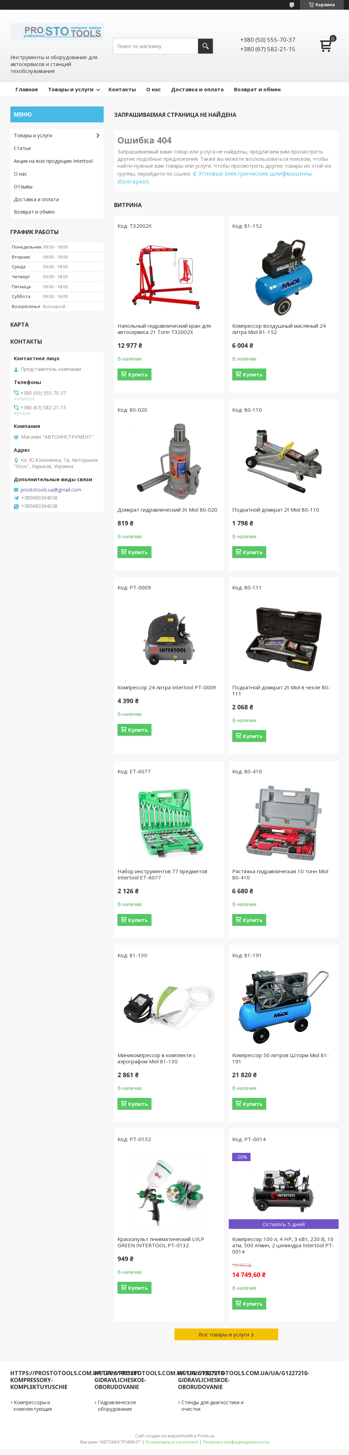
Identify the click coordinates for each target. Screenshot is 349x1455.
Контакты (122, 89)
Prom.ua (206, 1436)
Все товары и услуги (224, 1334)
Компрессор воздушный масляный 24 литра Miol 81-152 (279, 329)
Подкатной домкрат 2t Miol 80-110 (275, 509)
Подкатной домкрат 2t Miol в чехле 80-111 (281, 690)
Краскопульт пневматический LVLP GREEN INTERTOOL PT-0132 (160, 1242)
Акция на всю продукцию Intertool (53, 161)
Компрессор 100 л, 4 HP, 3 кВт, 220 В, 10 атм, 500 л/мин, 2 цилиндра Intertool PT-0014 (283, 1245)
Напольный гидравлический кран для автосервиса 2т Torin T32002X (164, 329)
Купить (138, 374)
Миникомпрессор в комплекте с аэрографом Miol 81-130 (156, 1058)
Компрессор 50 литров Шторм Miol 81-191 (280, 1058)
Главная (27, 89)
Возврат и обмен (257, 89)
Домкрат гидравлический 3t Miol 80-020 (167, 509)
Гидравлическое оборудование (117, 1405)
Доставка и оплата (197, 89)
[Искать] (205, 46)
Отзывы (23, 186)
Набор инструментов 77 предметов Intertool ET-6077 (162, 874)
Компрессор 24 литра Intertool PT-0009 (166, 687)
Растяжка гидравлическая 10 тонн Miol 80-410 (280, 874)
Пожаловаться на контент (171, 1442)
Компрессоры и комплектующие (33, 1405)
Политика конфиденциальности (236, 1442)
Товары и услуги (70, 89)
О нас (153, 89)
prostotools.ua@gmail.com (51, 490)
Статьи (22, 148)
